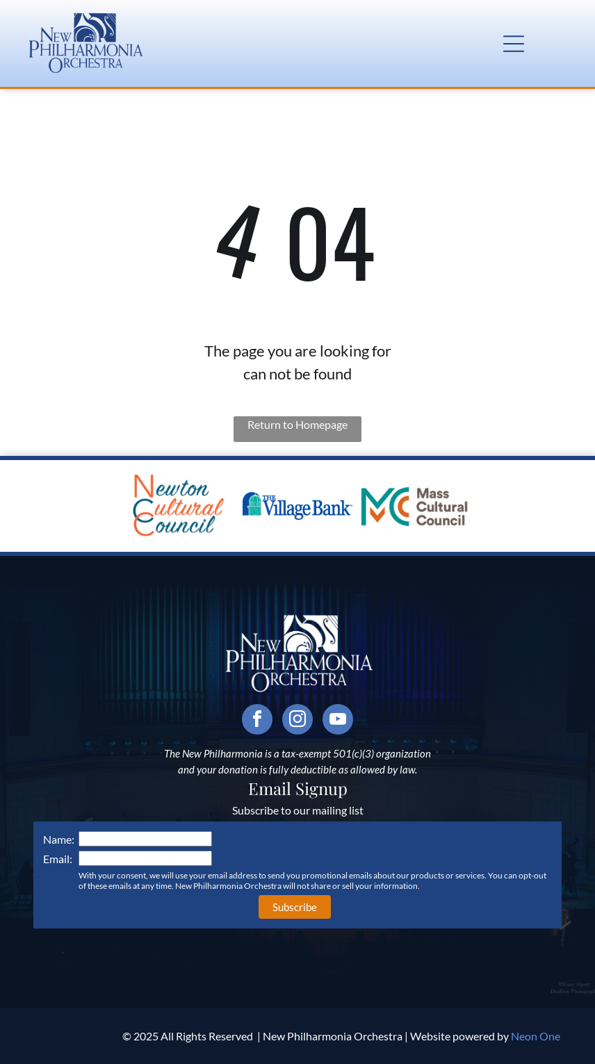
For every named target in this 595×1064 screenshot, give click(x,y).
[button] (513, 43)
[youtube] (338, 721)
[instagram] (297, 721)
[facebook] (257, 721)
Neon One (535, 1035)
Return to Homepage (297, 424)
